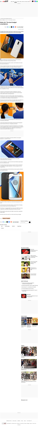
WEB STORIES (24, 316)
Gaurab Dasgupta (7, 226)
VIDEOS (22, 345)
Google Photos (19, 226)
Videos (25, 420)
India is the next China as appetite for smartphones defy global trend (28, 283)
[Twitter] (32, 1)
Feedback (28, 423)
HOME (11, 1)
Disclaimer (18, 423)
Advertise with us (14, 423)
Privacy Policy (22, 423)
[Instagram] (34, 1)
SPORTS (23, 1)
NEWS (13, 1)
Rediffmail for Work (9, 420)
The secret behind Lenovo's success (28, 288)
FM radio (2, 228)
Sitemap (25, 423)
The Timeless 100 (29, 420)
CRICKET (21, 1)
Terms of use (34, 423)
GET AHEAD (25, 1)
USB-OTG (13, 226)
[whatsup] (37, 1)
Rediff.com (10, 423)
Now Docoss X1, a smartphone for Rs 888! (34, 268)
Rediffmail (18, 420)
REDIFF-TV (29, 1)
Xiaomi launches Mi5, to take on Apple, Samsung (34, 262)
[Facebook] (35, 1)
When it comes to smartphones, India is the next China (34, 256)
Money (22, 420)
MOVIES (18, 1)
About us (31, 423)
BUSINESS (15, 1)
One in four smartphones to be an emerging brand (34, 250)
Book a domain (14, 420)
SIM (1, 226)
